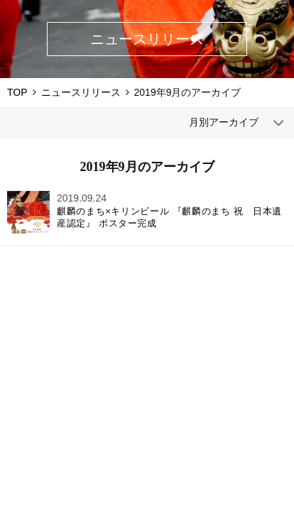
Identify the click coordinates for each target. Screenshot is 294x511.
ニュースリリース (81, 92)
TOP (17, 92)
